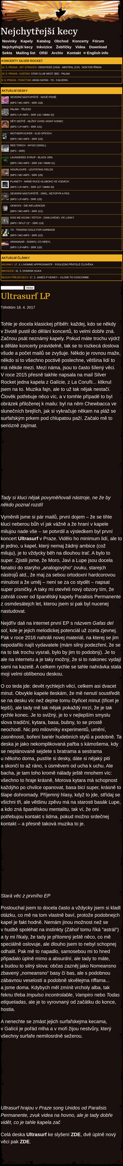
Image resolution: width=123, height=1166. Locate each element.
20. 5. (4, 73)
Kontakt (74, 53)
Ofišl (43, 53)
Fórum (98, 41)
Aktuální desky (14, 90)
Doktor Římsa (92, 67)
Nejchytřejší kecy (17, 47)
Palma (65, 73)
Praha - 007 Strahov (23, 67)
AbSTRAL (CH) (71, 67)
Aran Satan (40, 80)
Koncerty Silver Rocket (22, 60)
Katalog (43, 41)
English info (97, 53)
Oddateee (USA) (49, 67)
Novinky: (7, 264)
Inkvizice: (8, 270)
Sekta (7, 53)
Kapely (27, 41)
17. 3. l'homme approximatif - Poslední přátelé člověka (53, 264)
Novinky (9, 41)
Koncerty (80, 41)
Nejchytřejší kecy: (15, 277)
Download (98, 47)
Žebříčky (63, 47)
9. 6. (3, 80)
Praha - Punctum (19, 80)
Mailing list (25, 53)
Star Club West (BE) (45, 73)
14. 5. (4, 67)
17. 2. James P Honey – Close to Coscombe (59, 277)
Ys (52, 80)
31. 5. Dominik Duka (28, 270)
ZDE (76, 1134)
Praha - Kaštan (19, 73)
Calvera (62, 80)
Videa (80, 47)
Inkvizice (44, 47)
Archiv (57, 53)
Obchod (61, 41)
